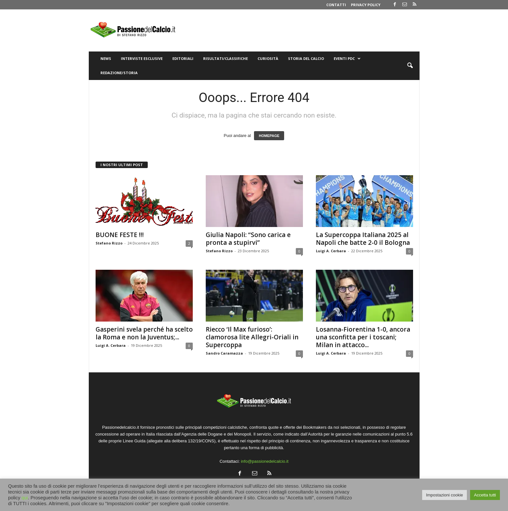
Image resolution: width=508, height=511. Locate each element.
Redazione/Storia (119, 72)
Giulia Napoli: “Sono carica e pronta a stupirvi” (248, 239)
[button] (410, 66)
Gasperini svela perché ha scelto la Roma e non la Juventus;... (144, 333)
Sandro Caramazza (224, 353)
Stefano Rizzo (109, 243)
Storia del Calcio (306, 58)
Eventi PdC (347, 58)
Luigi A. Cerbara (331, 250)
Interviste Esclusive (142, 58)
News (105, 58)
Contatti (336, 4)
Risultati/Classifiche (225, 58)
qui (25, 497)
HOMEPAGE (269, 136)
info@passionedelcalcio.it (264, 461)
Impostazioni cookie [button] (444, 495)
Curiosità (268, 58)
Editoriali (182, 58)
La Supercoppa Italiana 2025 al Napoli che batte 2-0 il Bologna (363, 239)
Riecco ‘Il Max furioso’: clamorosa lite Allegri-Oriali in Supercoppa (252, 337)
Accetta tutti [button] (485, 495)
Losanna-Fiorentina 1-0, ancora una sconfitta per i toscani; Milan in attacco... (363, 337)
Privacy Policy (365, 4)
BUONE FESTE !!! (120, 235)
